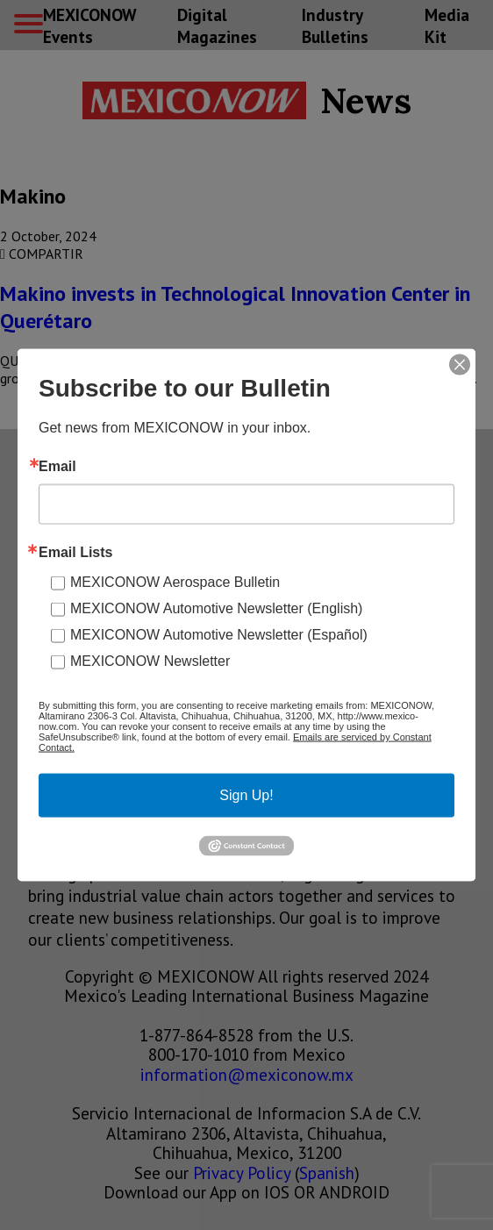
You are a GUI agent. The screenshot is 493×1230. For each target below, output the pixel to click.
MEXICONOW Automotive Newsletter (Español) (219, 634)
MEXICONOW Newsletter (150, 661)
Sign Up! (246, 795)
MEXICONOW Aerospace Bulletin (175, 582)
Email (57, 467)
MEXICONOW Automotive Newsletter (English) (216, 608)
